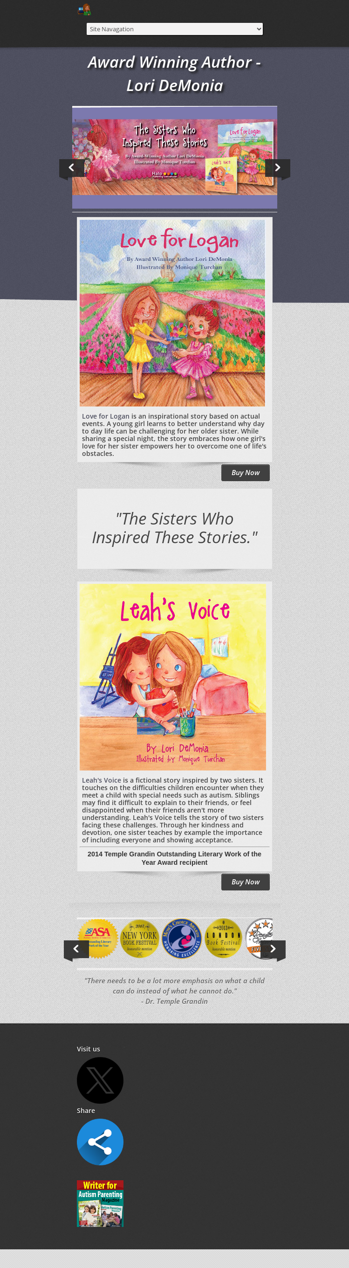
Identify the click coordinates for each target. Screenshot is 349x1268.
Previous (73, 170)
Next (279, 170)
